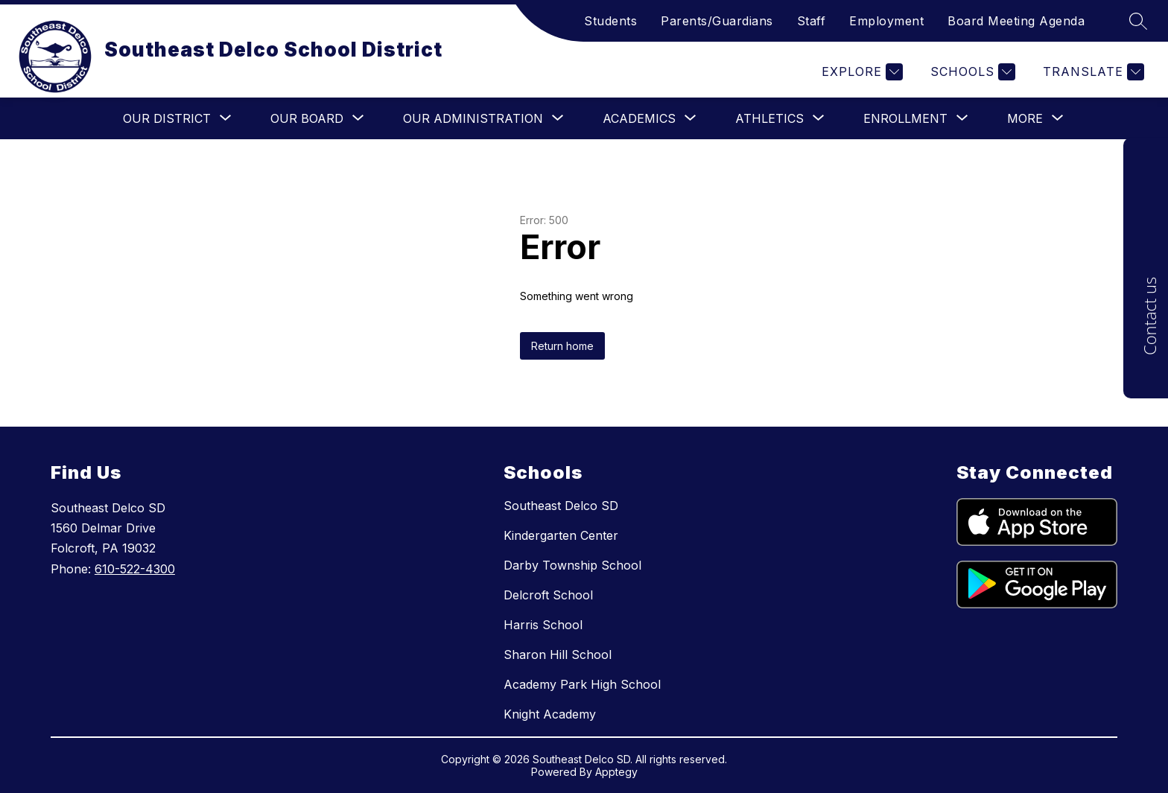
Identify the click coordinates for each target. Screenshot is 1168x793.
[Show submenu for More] (1025, 118)
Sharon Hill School (558, 654)
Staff (811, 20)
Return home (562, 346)
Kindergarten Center (561, 535)
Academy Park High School (582, 684)
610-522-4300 (135, 568)
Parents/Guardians (717, 20)
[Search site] (1138, 21)
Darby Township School (572, 565)
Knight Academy (550, 714)
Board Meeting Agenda (1016, 20)
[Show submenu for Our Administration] (473, 118)
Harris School (543, 624)
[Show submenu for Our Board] (306, 118)
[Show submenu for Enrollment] (905, 118)
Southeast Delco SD (561, 505)
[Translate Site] (1091, 72)
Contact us (1149, 316)
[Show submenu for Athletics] (769, 118)
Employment (886, 20)
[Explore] (860, 72)
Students (610, 20)
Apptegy (616, 771)
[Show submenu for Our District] (167, 118)
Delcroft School (548, 594)
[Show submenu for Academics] (639, 118)
